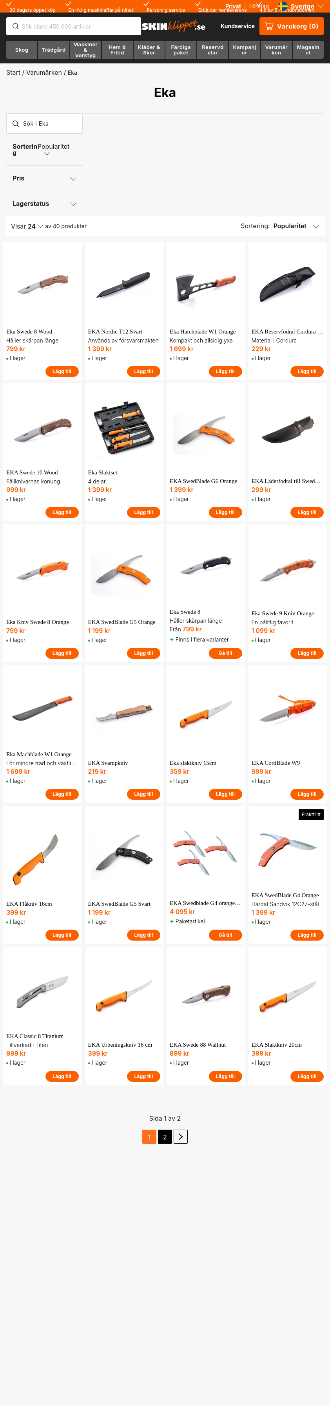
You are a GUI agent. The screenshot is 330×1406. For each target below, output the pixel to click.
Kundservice (238, 26)
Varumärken (44, 72)
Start (13, 72)
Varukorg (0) (292, 26)
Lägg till (62, 371)
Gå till (225, 653)
